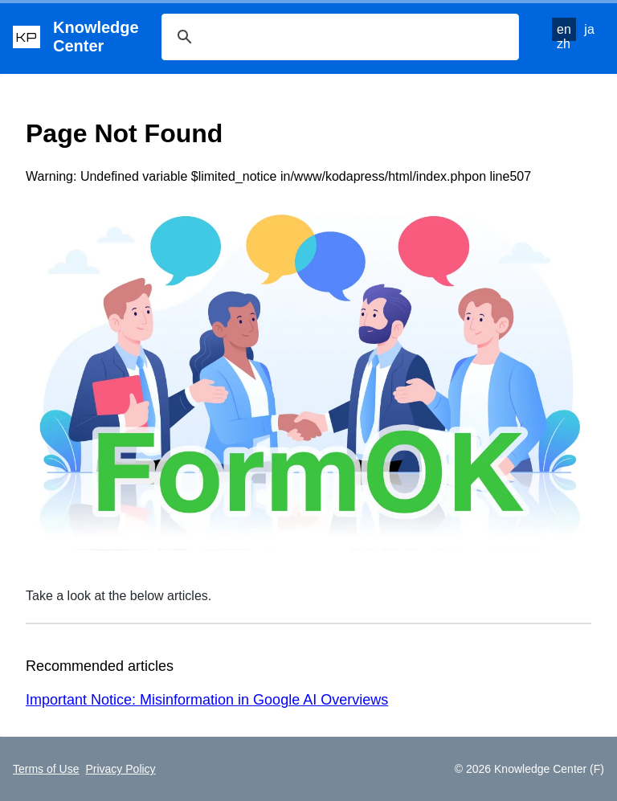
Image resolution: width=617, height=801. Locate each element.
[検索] (337, 37)
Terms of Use (46, 768)
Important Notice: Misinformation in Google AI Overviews (207, 700)
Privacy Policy (120, 768)
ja (589, 29)
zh (563, 44)
